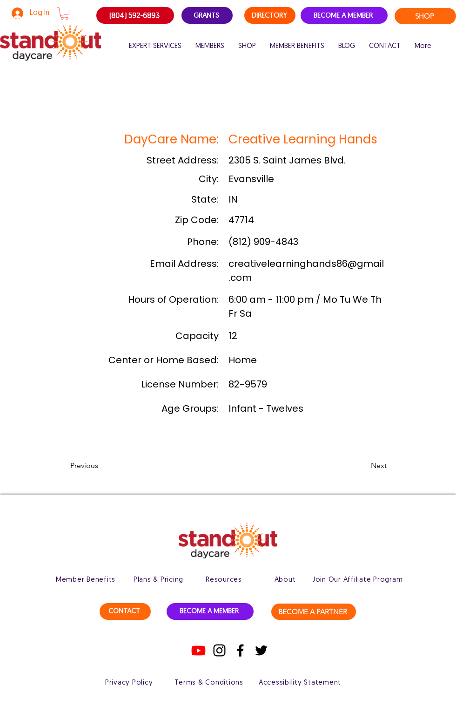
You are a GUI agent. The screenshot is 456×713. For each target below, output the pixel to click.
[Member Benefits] (86, 579)
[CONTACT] (125, 611)
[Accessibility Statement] (299, 682)
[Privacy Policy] (129, 682)
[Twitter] (261, 650)
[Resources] (223, 579)
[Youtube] (198, 650)
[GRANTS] (207, 15)
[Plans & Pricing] (158, 579)
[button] (64, 13)
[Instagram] (219, 650)
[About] (285, 579)
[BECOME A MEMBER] (344, 15)
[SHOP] (425, 16)
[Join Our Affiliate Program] (357, 579)
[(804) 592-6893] (135, 15)
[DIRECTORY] (269, 15)
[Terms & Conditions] (209, 682)
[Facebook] (240, 650)
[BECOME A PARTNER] (313, 612)
